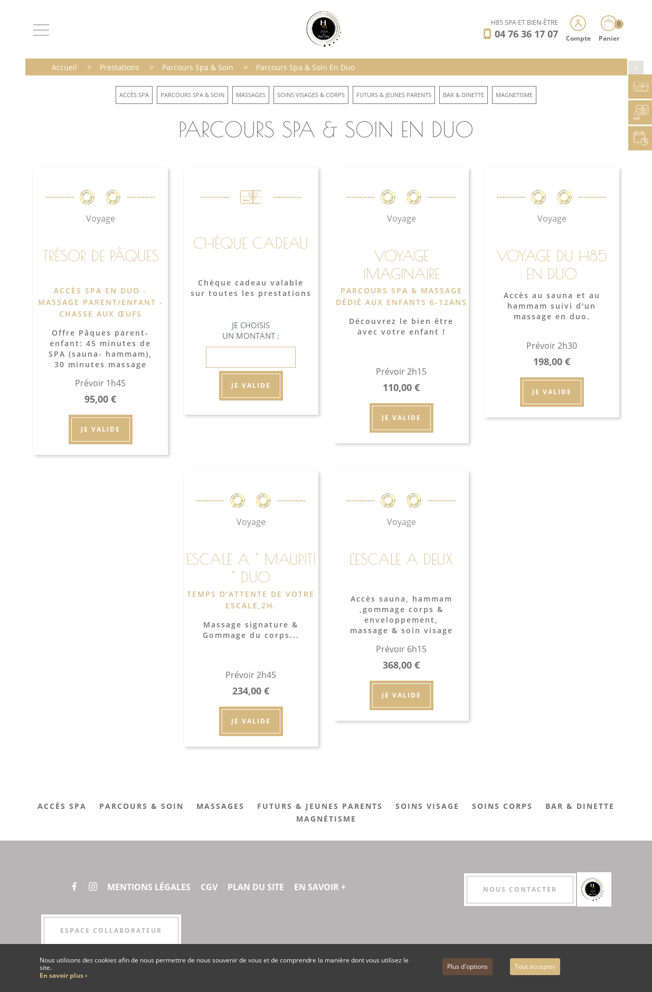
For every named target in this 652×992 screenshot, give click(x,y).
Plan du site (256, 887)
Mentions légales (149, 887)
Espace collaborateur (111, 930)
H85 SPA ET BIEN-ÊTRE (524, 22)
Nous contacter (520, 889)
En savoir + (320, 887)
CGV (209, 887)
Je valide (100, 429)
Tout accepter (535, 966)
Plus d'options (467, 966)
